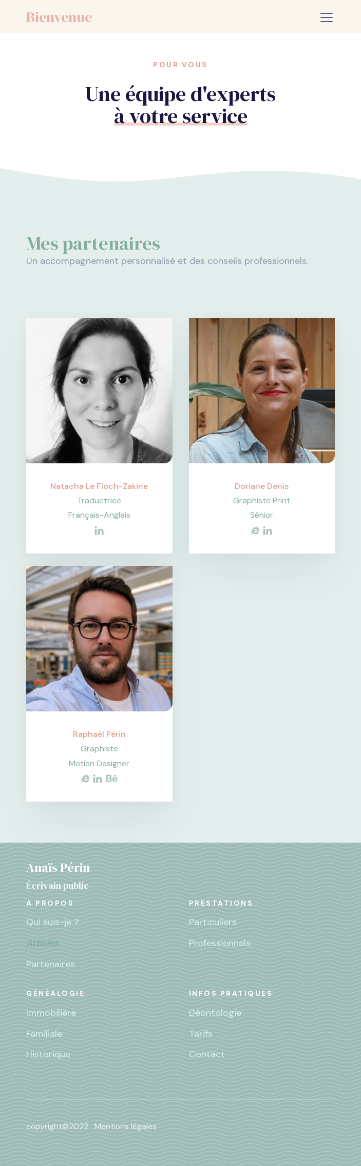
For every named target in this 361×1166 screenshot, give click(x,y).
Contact (207, 1054)
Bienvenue (59, 17)
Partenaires (50, 964)
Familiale (44, 1034)
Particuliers (213, 922)
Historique (48, 1054)
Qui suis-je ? (52, 922)
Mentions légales (125, 1126)
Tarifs (201, 1034)
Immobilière (51, 1013)
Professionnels (220, 943)
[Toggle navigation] (326, 17)
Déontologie (215, 1013)
